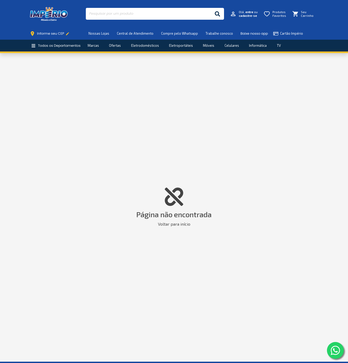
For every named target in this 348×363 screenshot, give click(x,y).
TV (279, 45)
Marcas (93, 45)
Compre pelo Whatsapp (179, 33)
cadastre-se (248, 15)
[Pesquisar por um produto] (148, 14)
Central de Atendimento (135, 33)
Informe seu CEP (50, 33)
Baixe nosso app (254, 33)
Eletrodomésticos (145, 45)
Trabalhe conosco (219, 33)
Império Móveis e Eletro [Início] (49, 14)
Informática (258, 45)
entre (249, 12)
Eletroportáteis (181, 45)
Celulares (232, 45)
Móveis (208, 45)
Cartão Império (288, 33)
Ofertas (115, 45)
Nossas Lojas (98, 33)
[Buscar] (217, 14)
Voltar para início (174, 223)
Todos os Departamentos (56, 45)
